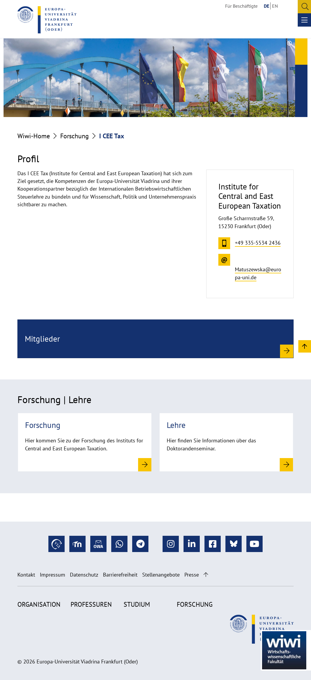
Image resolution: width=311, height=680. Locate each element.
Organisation (38, 604)
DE (266, 6)
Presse (191, 574)
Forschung (74, 136)
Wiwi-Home (33, 136)
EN (275, 6)
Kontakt (26, 574)
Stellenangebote (161, 574)
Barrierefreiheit (120, 574)
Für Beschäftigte (241, 6)
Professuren (91, 604)
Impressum (52, 574)
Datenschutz (84, 574)
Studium (137, 604)
